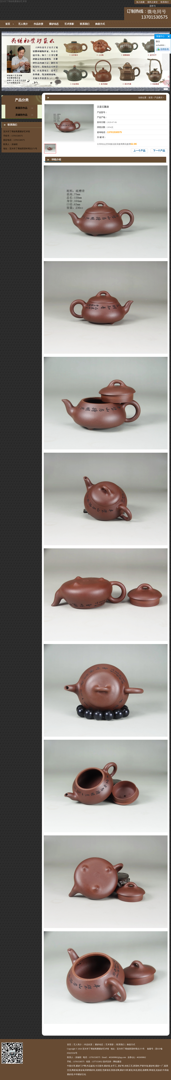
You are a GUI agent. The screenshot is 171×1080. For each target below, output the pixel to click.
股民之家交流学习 (152, 4)
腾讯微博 (126, 144)
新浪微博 (118, 144)
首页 (7, 24)
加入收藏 (140, 2)
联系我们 (165, 2)
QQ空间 (106, 144)
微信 (112, 144)
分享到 (100, 144)
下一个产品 (159, 150)
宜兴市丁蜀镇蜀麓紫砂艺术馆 (13, 1)
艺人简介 (23, 24)
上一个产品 (139, 150)
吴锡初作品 (21, 115)
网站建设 (117, 1061)
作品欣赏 (38, 24)
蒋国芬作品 (21, 108)
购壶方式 (100, 24)
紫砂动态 (54, 24)
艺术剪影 (69, 24)
